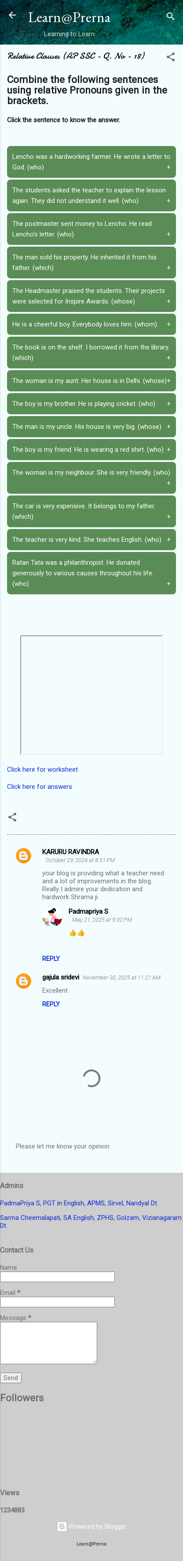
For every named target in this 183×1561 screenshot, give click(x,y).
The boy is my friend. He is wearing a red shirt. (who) (91, 449)
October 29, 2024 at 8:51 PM (80, 860)
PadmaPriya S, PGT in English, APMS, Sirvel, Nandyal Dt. (79, 1203)
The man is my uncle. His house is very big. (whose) (91, 426)
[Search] (170, 17)
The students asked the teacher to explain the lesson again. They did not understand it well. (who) (91, 196)
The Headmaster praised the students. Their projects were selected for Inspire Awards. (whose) (91, 297)
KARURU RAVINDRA (70, 852)
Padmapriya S (88, 912)
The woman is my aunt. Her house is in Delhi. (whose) (91, 380)
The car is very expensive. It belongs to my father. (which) (91, 512)
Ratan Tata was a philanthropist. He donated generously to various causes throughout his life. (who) (91, 574)
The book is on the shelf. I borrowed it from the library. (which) (91, 353)
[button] (170, 58)
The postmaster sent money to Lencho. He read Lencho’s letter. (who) (91, 230)
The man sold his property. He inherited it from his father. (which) (91, 263)
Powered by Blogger (92, 1527)
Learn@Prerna (69, 17)
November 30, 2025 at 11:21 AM (122, 977)
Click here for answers (39, 787)
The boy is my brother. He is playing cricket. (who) (91, 403)
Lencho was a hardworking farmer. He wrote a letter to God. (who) (91, 163)
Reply (51, 958)
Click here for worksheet (42, 769)
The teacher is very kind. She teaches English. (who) (91, 539)
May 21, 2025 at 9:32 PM (102, 919)
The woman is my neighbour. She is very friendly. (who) (91, 478)
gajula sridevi (60, 977)
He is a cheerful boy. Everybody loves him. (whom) (91, 324)
